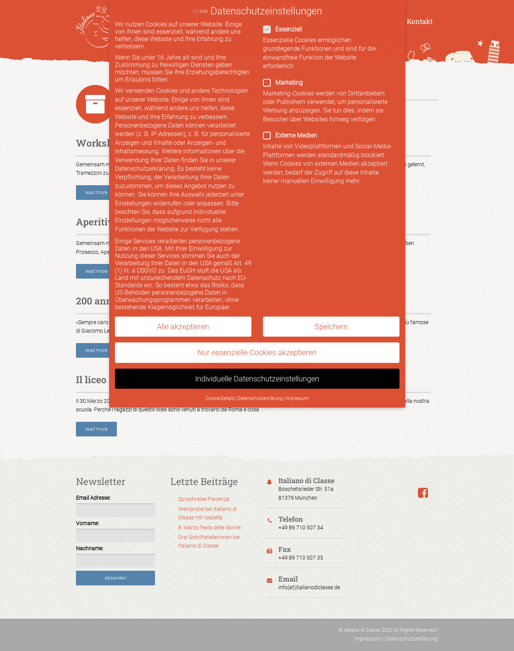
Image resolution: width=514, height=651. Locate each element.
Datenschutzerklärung (411, 639)
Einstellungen (133, 189)
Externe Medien (328, 121)
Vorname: (87, 523)
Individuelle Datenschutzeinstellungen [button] (257, 365)
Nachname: (89, 548)
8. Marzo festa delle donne (209, 527)
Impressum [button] (297, 384)
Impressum (367, 639)
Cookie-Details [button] (220, 384)
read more (96, 192)
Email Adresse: (93, 498)
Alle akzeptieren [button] (183, 313)
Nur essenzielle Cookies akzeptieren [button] (257, 338)
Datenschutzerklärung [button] (260, 384)
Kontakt (420, 21)
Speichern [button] (331, 313)
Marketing (325, 69)
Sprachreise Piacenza (203, 499)
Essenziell (325, 15)
